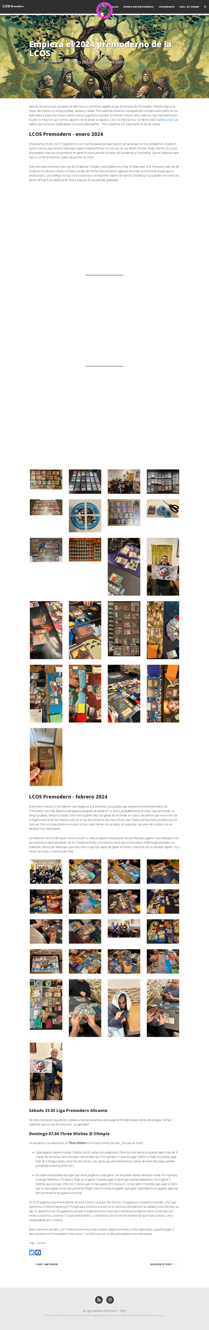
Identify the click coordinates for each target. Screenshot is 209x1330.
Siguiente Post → (163, 1264)
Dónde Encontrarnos (138, 7)
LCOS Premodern (13, 7)
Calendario (167, 7)
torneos (41, 1242)
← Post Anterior (45, 1264)
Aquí (149, 175)
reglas (170, 119)
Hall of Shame (189, 7)
